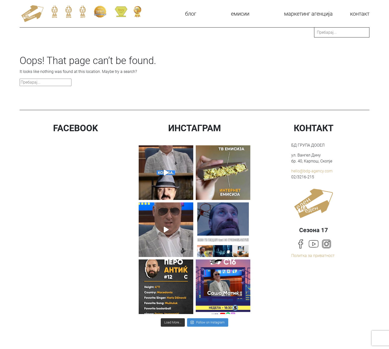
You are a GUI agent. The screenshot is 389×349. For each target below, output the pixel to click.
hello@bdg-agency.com (311, 171)
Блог (190, 14)
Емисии (240, 14)
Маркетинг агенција (308, 14)
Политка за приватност (313, 255)
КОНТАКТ (359, 14)
